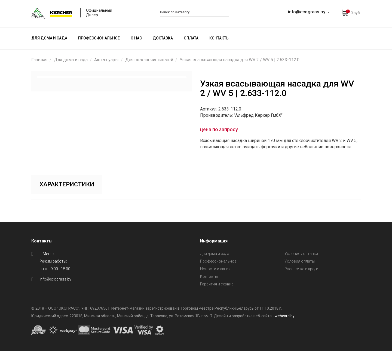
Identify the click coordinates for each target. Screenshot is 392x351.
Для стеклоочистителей (149, 59)
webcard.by (285, 316)
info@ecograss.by (55, 279)
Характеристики (66, 184)
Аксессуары (106, 59)
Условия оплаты (299, 261)
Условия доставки (301, 253)
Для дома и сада (49, 38)
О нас (136, 38)
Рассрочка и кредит (302, 269)
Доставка (163, 38)
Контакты (219, 38)
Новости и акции (215, 269)
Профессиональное (99, 38)
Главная (39, 59)
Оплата (191, 38)
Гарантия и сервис (217, 284)
